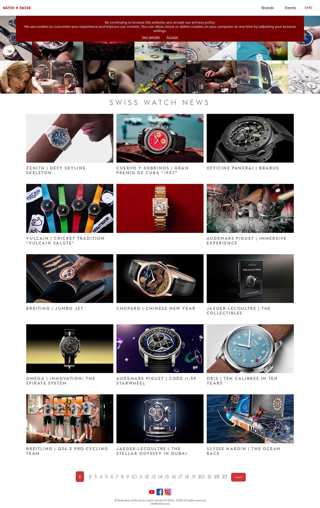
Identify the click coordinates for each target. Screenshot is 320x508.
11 (142, 477)
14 (161, 477)
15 (167, 477)
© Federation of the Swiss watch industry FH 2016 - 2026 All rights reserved (160, 500)
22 (217, 477)
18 (187, 477)
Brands (268, 8)
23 (225, 477)
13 (154, 477)
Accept (172, 37)
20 (202, 477)
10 (135, 477)
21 (210, 477)
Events (290, 8)
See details (151, 37)
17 (181, 477)
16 (174, 477)
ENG (308, 8)
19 (194, 477)
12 (147, 477)
